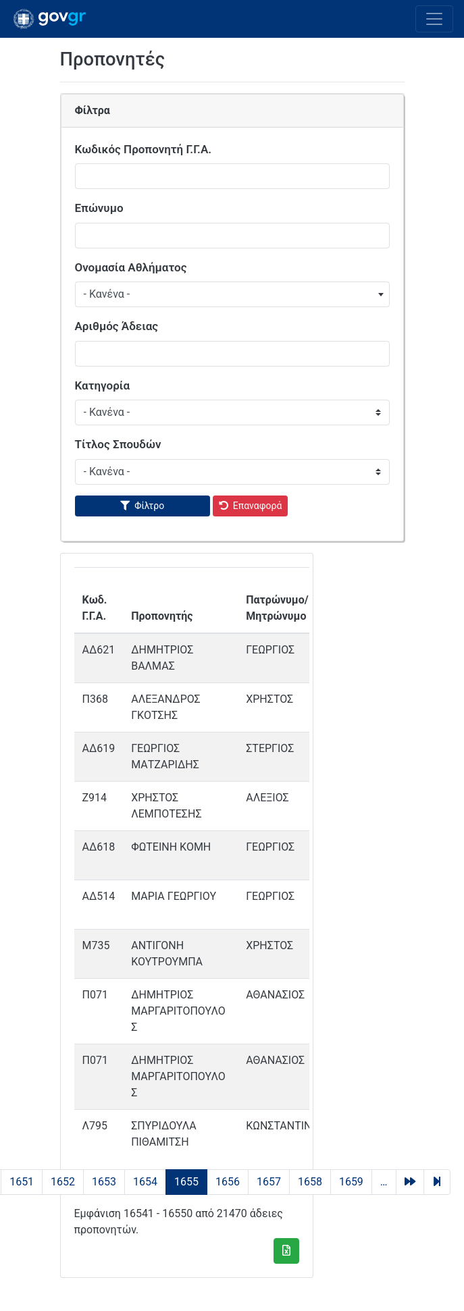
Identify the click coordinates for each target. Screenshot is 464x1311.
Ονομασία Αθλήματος (131, 267)
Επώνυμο (99, 208)
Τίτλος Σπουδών (118, 444)
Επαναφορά (257, 505)
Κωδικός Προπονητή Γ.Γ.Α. (143, 149)
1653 (104, 1181)
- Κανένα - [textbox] (107, 294)
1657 (269, 1181)
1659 (351, 1181)
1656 (227, 1181)
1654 (145, 1181)
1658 (310, 1181)
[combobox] (232, 294)
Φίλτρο (149, 505)
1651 (21, 1181)
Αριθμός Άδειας (117, 326)
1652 (63, 1181)
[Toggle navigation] (434, 18)
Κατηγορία (102, 385)
